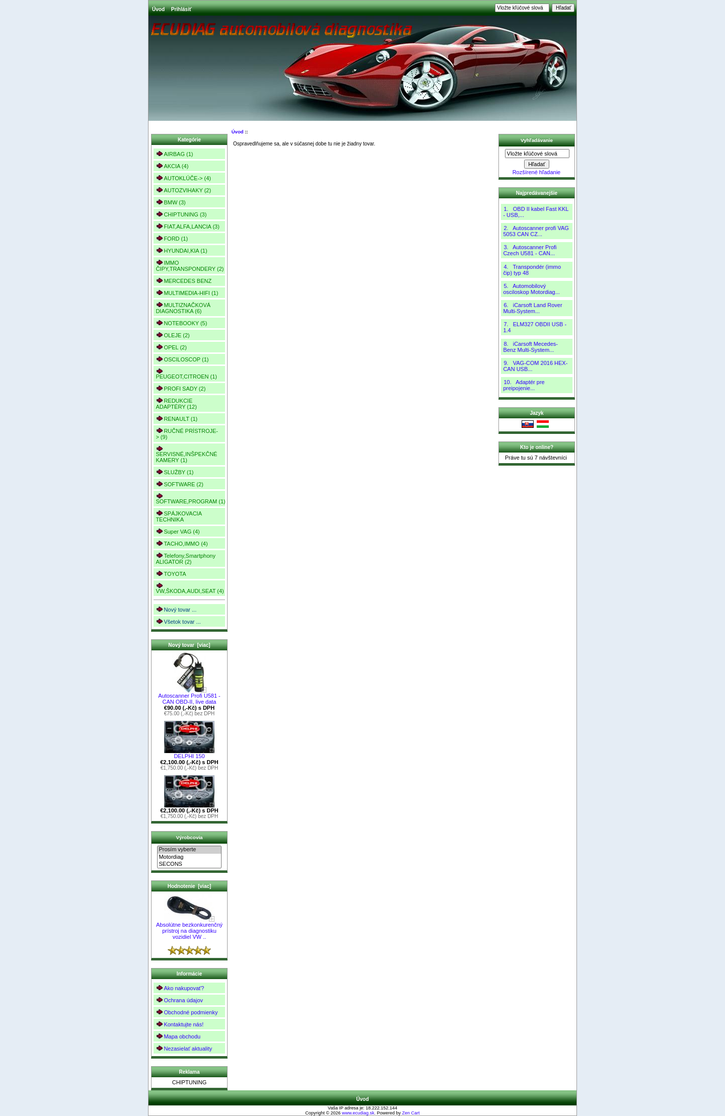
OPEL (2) (171, 347)
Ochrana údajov (179, 1000)
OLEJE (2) (172, 335)
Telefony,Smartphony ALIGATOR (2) (185, 558)
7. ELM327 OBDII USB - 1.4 (534, 327)
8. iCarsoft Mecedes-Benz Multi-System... (530, 347)
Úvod (158, 9)
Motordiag (189, 857)
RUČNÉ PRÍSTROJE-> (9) (187, 433)
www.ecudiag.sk (358, 1112)
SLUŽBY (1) (174, 472)
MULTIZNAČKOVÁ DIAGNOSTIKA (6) (183, 308)
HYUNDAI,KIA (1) (181, 250)
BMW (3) (170, 202)
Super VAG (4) (177, 531)
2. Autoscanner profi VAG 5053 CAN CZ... (535, 231)
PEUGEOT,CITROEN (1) (186, 374)
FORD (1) (172, 238)
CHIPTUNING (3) (181, 214)
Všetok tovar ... (178, 621)
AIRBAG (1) (174, 154)
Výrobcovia (189, 837)
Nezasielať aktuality (184, 1048)
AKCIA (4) (172, 166)
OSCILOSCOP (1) (182, 359)
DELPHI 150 (189, 753)
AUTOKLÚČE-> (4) (183, 178)
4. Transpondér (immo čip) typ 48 (532, 270)
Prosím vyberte (189, 849)
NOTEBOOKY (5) (181, 323)
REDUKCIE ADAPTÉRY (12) (176, 403)
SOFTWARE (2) (179, 484)
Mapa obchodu (178, 1036)
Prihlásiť (181, 9)
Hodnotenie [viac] (189, 886)
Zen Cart (411, 1112)
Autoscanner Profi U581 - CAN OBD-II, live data (189, 696)
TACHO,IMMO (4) (181, 543)
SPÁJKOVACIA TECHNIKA (179, 516)
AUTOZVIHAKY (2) (183, 190)
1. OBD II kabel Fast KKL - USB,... (535, 212)
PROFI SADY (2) (180, 388)
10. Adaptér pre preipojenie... (523, 385)
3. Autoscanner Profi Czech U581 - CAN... (529, 250)
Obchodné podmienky (187, 1012)
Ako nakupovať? (180, 988)
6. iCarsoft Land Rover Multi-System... (532, 308)
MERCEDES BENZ (183, 280)
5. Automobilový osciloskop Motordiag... (531, 289)
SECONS (189, 864)
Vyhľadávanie (537, 140)
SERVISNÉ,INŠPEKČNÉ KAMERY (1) (186, 454)
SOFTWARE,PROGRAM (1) (190, 498)
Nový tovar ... (176, 609)
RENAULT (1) (176, 418)
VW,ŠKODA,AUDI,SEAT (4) (190, 588)
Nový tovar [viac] (189, 645)
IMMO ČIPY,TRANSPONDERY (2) (190, 265)
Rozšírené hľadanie (537, 172)
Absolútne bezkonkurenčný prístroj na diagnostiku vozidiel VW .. (189, 928)
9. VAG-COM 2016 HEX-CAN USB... (535, 366)
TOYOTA (171, 573)
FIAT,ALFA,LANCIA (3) (187, 226)
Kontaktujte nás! (179, 1024)
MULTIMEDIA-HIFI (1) (187, 292)
